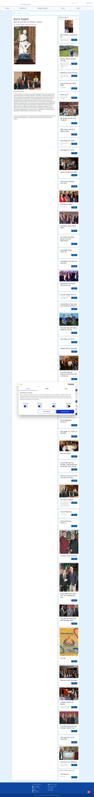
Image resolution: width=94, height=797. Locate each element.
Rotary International (52, 786)
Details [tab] (47, 388)
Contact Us (35, 790)
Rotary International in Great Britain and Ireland (50, 795)
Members (89, 3)
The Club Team (36, 787)
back (74, 777)
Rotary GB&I (50, 787)
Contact (7, 8)
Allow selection (46, 411)
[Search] (78, 3)
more (74, 39)
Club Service (19, 13)
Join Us (63, 8)
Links (33, 789)
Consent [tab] (28, 388)
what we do (23, 8)
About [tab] (66, 388)
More (78, 8)
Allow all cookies (65, 411)
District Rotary (51, 789)
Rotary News (50, 790)
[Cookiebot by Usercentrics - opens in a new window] (68, 384)
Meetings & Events (42, 8)
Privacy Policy (35, 791)
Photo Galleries (35, 786)
